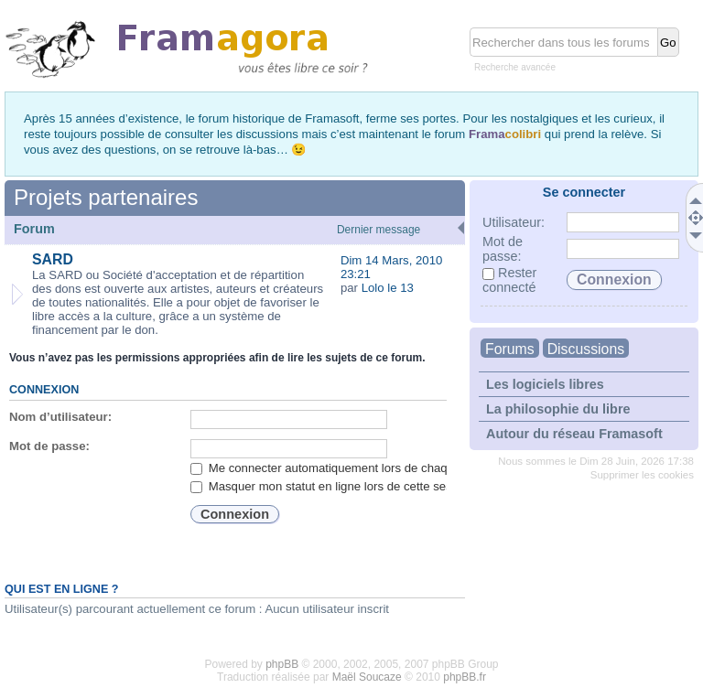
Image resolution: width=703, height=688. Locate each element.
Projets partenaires (106, 197)
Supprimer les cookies (642, 474)
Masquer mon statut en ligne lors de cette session (332, 486)
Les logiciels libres (545, 384)
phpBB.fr (464, 677)
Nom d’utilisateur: (60, 417)
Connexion (44, 389)
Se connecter (584, 192)
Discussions (585, 349)
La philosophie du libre (558, 409)
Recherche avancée (515, 67)
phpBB (281, 664)
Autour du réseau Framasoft (574, 433)
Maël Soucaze (367, 677)
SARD (52, 259)
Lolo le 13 (388, 288)
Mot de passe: (49, 446)
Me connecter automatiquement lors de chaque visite (341, 468)
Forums (510, 349)
